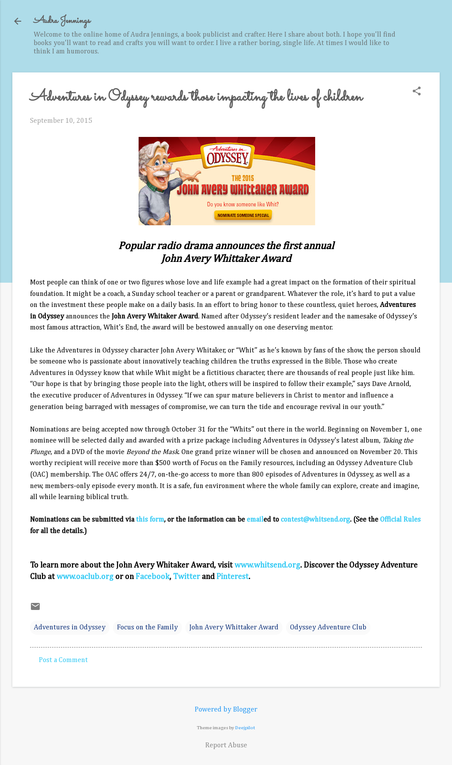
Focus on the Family (147, 627)
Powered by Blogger (226, 709)
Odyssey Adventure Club (328, 627)
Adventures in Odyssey (69, 627)
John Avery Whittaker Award (234, 627)
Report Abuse (226, 745)
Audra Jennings (62, 21)
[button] (416, 92)
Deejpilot (245, 727)
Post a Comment (63, 660)
